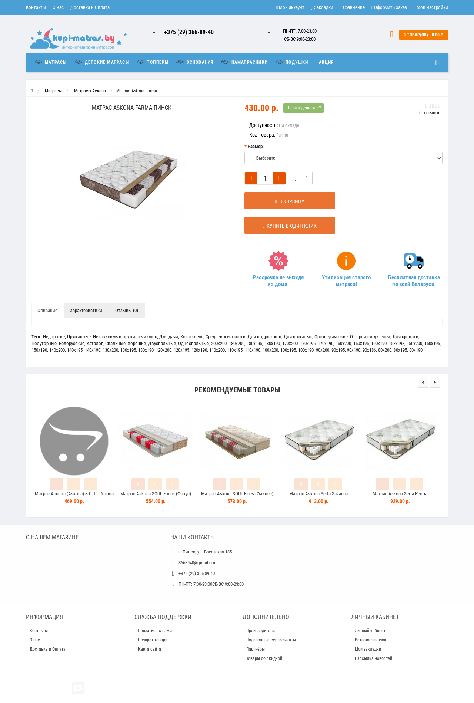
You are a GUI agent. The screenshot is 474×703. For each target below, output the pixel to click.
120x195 (181, 350)
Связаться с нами (155, 630)
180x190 (272, 343)
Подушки (291, 62)
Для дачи (168, 336)
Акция (326, 62)
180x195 (254, 343)
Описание (47, 310)
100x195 (288, 350)
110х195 (235, 350)
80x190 (416, 350)
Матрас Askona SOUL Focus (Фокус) (155, 493)
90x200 (322, 350)
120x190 (199, 350)
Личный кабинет (370, 630)
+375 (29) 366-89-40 (189, 32)
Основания (194, 62)
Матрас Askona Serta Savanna (318, 493)
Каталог (95, 343)
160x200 (343, 343)
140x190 (92, 350)
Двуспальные (162, 343)
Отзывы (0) (126, 310)
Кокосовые (191, 336)
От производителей (370, 336)
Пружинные (79, 336)
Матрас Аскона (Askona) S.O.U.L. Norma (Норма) (74, 497)
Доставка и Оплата (90, 7)
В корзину (282, 201)
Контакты (36, 7)
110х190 (252, 350)
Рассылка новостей (373, 658)
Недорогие (54, 336)
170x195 (308, 343)
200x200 (219, 343)
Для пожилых (298, 336)
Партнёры (255, 649)
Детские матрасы (101, 62)
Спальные (115, 343)
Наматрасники (244, 62)
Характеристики (86, 310)
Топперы (152, 62)
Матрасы (52, 62)
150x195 (432, 343)
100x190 (306, 350)
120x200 (163, 350)
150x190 (39, 350)
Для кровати (405, 336)
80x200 (384, 350)
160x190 (379, 343)
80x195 (400, 350)
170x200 (290, 343)
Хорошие (137, 343)
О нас (58, 7)
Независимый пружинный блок (125, 336)
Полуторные (44, 343)
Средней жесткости (226, 336)
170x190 (325, 343)
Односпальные (193, 343)
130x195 (128, 350)
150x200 (414, 343)
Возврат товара (152, 640)
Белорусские (71, 343)
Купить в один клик (282, 226)
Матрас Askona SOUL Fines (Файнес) (237, 493)
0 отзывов (430, 112)
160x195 (361, 343)
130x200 (110, 350)
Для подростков (264, 336)
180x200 (236, 343)
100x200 (270, 350)
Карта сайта (149, 649)
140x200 (57, 350)
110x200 (217, 350)
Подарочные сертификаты (271, 640)
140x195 (75, 350)
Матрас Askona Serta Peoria (400, 493)
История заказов (370, 640)
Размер (255, 146)
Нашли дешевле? (303, 108)
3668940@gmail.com (198, 562)
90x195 (338, 350)
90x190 (353, 350)
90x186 (369, 350)
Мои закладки (368, 649)
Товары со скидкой (264, 658)
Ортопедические (331, 336)
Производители (260, 630)
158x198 (396, 343)
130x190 (146, 350)
